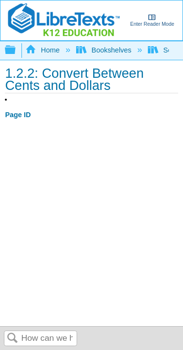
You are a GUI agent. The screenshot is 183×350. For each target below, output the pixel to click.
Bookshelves (104, 50)
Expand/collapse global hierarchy (17, 50)
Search (12, 338)
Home (43, 50)
